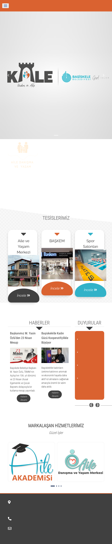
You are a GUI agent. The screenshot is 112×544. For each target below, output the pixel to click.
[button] (8, 75)
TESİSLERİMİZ (56, 218)
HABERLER (39, 323)
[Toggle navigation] (5, 5)
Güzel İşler (56, 433)
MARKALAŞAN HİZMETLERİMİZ (56, 425)
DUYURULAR (89, 323)
